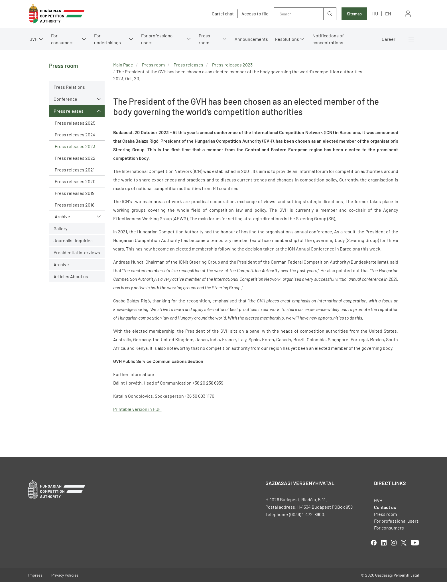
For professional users (157, 39)
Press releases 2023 (75, 146)
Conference (65, 99)
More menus (411, 39)
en (388, 13)
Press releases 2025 (75, 123)
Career (388, 39)
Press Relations (69, 87)
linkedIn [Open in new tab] (384, 542)
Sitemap (354, 13)
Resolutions (287, 39)
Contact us (385, 507)
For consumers (62, 39)
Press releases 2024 (75, 134)
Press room (204, 39)
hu (375, 13)
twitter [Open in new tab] (404, 542)
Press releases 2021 (75, 169)
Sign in (408, 13)
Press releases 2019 (74, 193)
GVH (33, 39)
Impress (35, 575)
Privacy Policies (64, 575)
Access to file (255, 13)
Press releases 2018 (74, 204)
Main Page (123, 64)
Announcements (251, 39)
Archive (62, 216)
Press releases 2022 (75, 158)
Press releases (69, 111)
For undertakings (107, 39)
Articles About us (71, 276)
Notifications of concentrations (328, 39)
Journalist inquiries (73, 240)
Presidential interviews (77, 252)
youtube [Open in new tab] (415, 542)
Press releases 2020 (75, 181)
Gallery (60, 228)
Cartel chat (223, 13)
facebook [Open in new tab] (374, 542)
